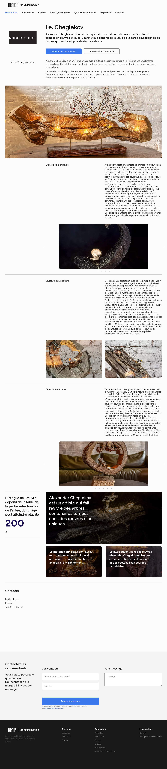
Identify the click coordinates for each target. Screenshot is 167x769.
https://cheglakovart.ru (23, 62)
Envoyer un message (70, 701)
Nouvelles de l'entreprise (105, 751)
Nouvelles (66, 733)
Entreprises (28, 12)
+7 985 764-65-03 (13, 607)
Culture (98, 740)
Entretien (98, 744)
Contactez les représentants (63, 51)
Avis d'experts (100, 748)
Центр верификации (85, 12)
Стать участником (60, 12)
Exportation (99, 737)
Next (163, 246)
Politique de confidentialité (150, 737)
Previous (43, 246)
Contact (119, 12)
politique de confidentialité (53, 708)
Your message (113, 668)
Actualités (99, 733)
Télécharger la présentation (101, 51)
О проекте (105, 12)
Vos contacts (50, 668)
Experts (42, 12)
